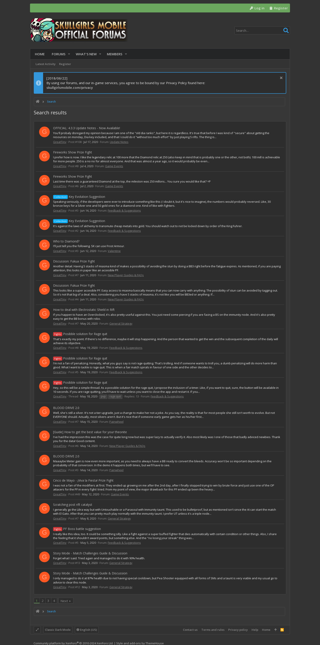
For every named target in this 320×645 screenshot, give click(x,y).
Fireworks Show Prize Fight (72, 152)
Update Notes (119, 142)
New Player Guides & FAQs (126, 275)
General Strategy (120, 323)
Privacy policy (238, 630)
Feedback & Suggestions (124, 210)
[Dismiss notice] (280, 78)
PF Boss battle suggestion (77, 529)
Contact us (190, 630)
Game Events (114, 166)
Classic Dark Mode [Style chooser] (58, 630)
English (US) (86, 630)
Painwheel (116, 422)
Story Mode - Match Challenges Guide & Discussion (90, 553)
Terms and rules (212, 630)
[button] (68, 54)
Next (64, 601)
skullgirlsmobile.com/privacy (69, 87)
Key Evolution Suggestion (79, 196)
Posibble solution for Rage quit (80, 334)
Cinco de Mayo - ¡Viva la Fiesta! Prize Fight (83, 480)
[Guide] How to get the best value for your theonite (90, 432)
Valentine (114, 251)
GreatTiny (59, 142)
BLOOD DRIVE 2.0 (66, 408)
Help (255, 630)
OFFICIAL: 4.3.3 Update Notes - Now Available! (86, 128)
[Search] (262, 30)
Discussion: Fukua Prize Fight (74, 261)
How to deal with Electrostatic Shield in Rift (84, 310)
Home (266, 630)
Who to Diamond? (66, 241)
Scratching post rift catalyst (72, 504)
